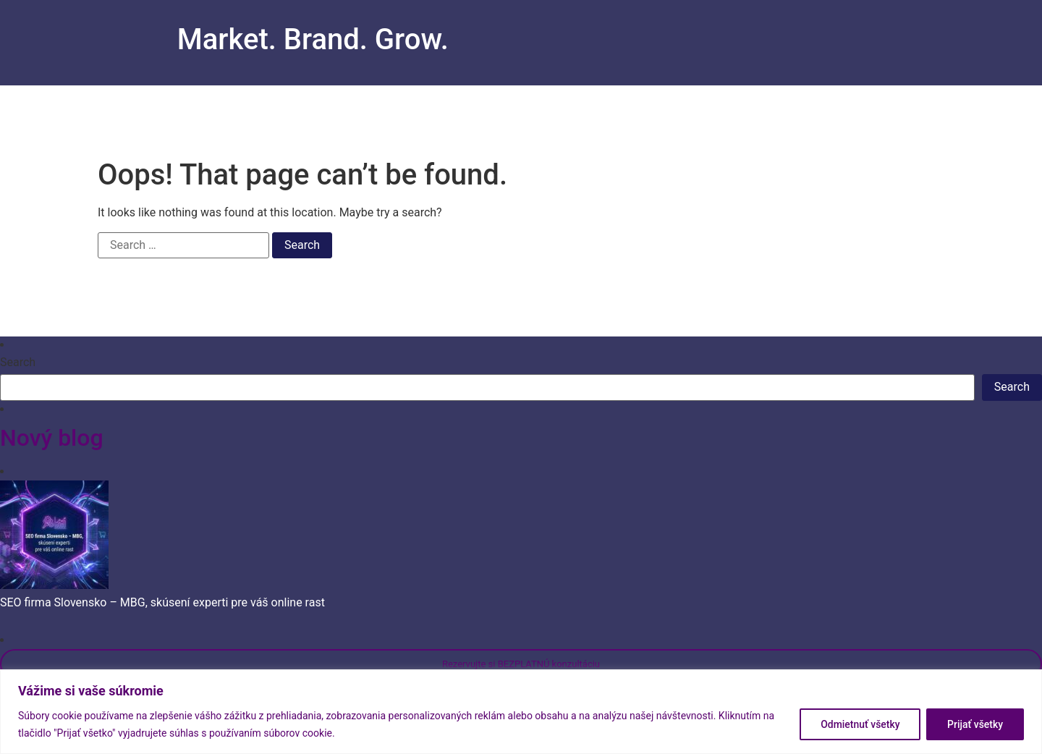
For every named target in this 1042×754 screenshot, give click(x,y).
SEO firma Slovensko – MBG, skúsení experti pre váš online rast (162, 602)
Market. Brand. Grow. (313, 39)
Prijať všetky (975, 724)
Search (17, 362)
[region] (521, 711)
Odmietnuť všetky (859, 724)
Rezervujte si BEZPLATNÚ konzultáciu (521, 663)
